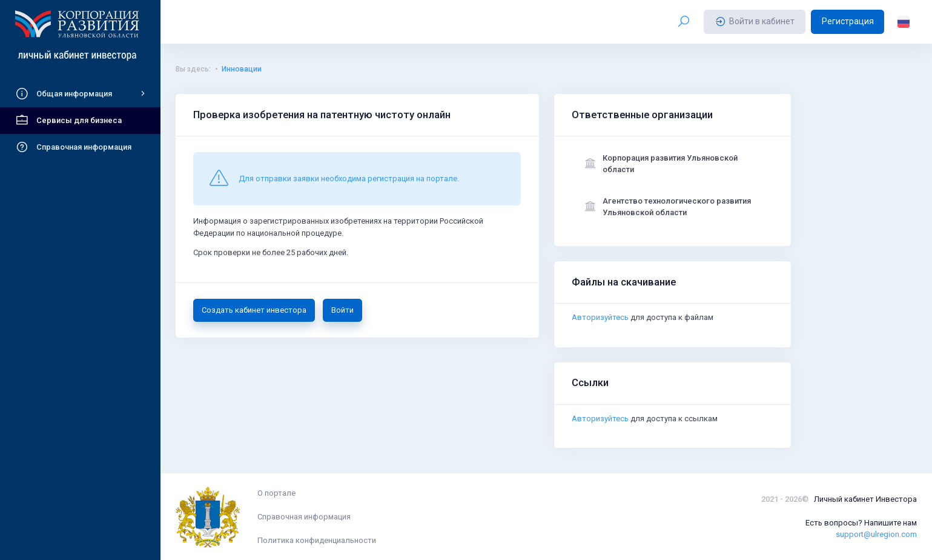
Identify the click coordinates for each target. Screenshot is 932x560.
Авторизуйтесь (600, 317)
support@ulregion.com (876, 534)
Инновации (242, 69)
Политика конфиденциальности (316, 540)
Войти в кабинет (755, 22)
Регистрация (848, 21)
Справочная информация (304, 516)
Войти (342, 310)
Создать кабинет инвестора (254, 310)
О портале (276, 493)
